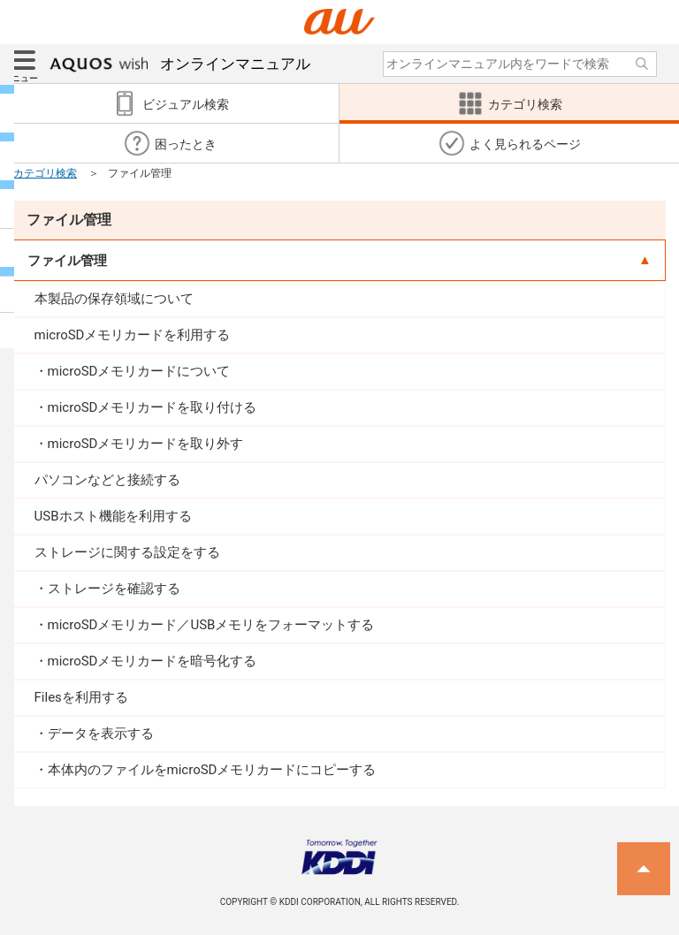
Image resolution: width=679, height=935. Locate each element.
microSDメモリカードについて (139, 371)
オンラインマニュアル (180, 63)
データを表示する (101, 733)
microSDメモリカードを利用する (132, 335)
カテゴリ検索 (45, 173)
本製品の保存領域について (114, 299)
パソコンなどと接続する (107, 480)
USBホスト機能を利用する (113, 516)
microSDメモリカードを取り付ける (152, 407)
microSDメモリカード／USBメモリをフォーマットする (211, 625)
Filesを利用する (81, 697)
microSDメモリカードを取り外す (146, 444)
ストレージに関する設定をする (127, 552)
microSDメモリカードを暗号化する (152, 661)
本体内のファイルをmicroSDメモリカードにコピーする (212, 770)
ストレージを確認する (114, 589)
